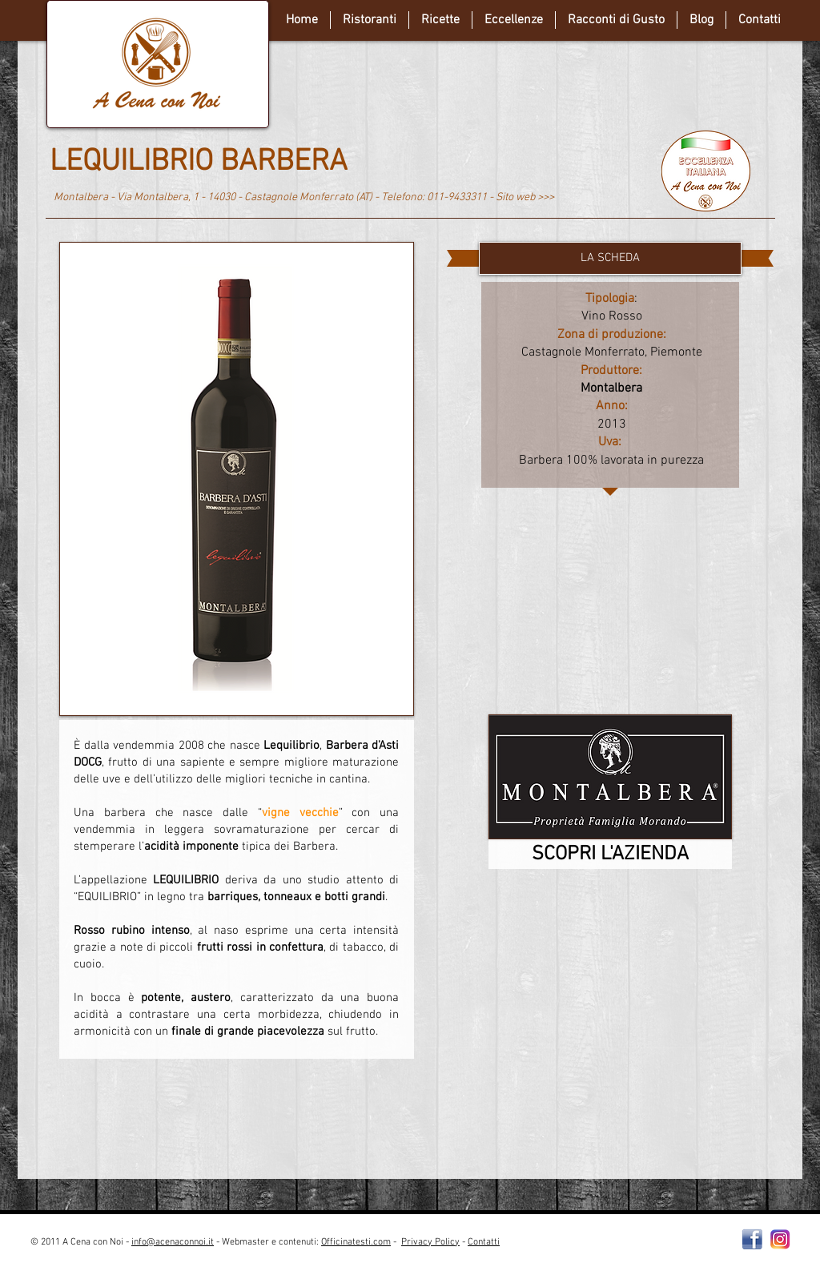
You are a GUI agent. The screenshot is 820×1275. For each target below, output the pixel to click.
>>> (545, 197)
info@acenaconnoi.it (172, 1242)
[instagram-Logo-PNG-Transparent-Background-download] (780, 1239)
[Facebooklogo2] (752, 1239)
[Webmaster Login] (638, 1249)
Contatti (484, 1242)
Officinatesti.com (356, 1242)
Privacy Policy (430, 1242)
